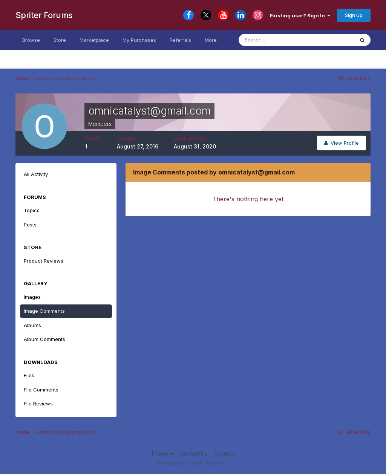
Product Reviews (43, 261)
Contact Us (193, 453)
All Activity (36, 174)
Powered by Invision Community (193, 463)
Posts (30, 225)
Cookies (224, 453)
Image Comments (44, 311)
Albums (32, 325)
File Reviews (38, 404)
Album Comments (44, 339)
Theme (162, 453)
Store (60, 40)
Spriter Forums (43, 15)
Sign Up (354, 15)
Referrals (180, 40)
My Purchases (139, 40)
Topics (32, 210)
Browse (31, 40)
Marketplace (94, 40)
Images (32, 297)
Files (29, 375)
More (211, 40)
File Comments (41, 390)
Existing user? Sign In (300, 15)
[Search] (276, 40)
